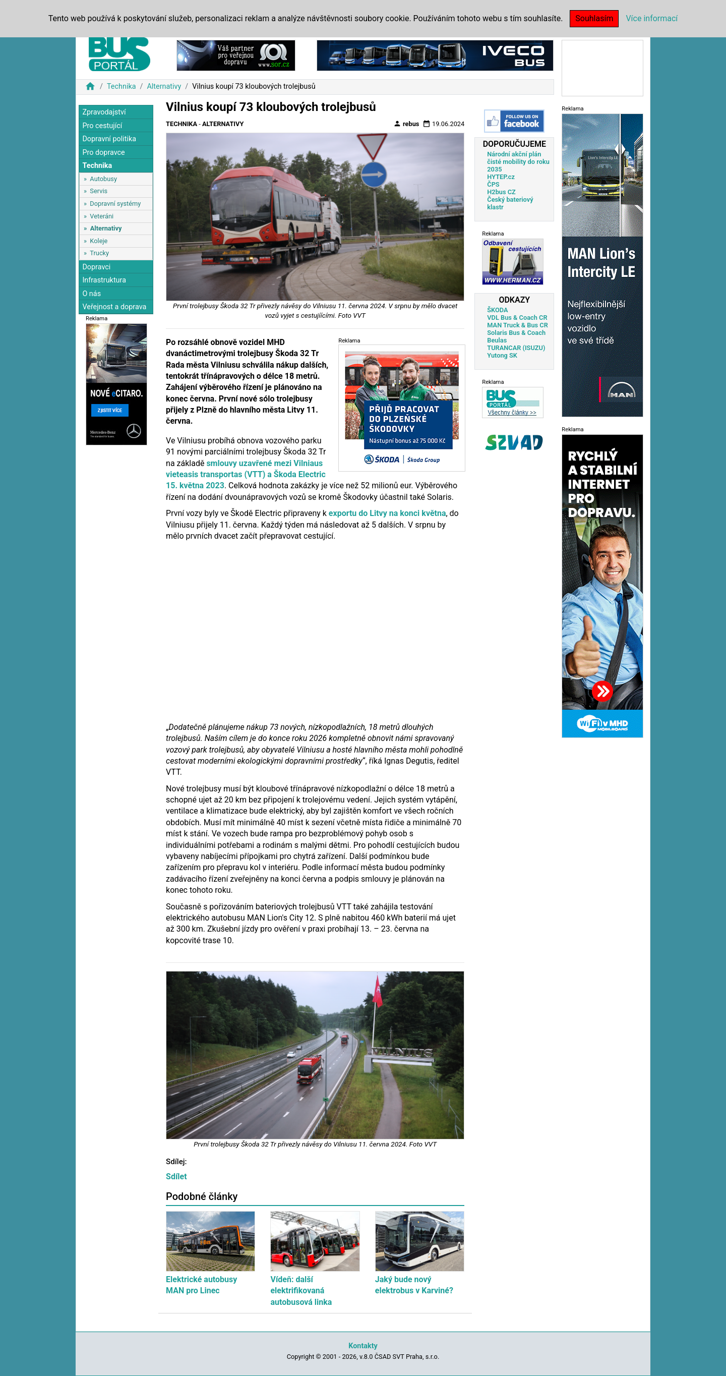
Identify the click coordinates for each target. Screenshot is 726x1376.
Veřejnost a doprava (114, 307)
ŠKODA (497, 310)
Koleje (98, 241)
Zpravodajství (104, 112)
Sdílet (176, 1176)
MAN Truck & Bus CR (517, 325)
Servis (98, 191)
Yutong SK (502, 355)
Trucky (99, 253)
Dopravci (96, 267)
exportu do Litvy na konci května (387, 513)
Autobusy (103, 179)
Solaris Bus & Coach (516, 332)
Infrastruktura (104, 280)
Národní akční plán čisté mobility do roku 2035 (518, 161)
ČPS (493, 184)
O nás (91, 294)
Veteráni (101, 216)
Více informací (652, 18)
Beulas (497, 340)
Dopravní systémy (115, 203)
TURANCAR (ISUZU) (516, 348)
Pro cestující (102, 126)
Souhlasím (594, 18)
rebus (406, 124)
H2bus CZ (501, 192)
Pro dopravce (103, 152)
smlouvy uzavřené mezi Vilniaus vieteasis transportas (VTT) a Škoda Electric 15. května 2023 (246, 474)
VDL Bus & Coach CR (517, 317)
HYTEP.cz (501, 177)
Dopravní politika (109, 139)
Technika (121, 86)
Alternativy (164, 86)
